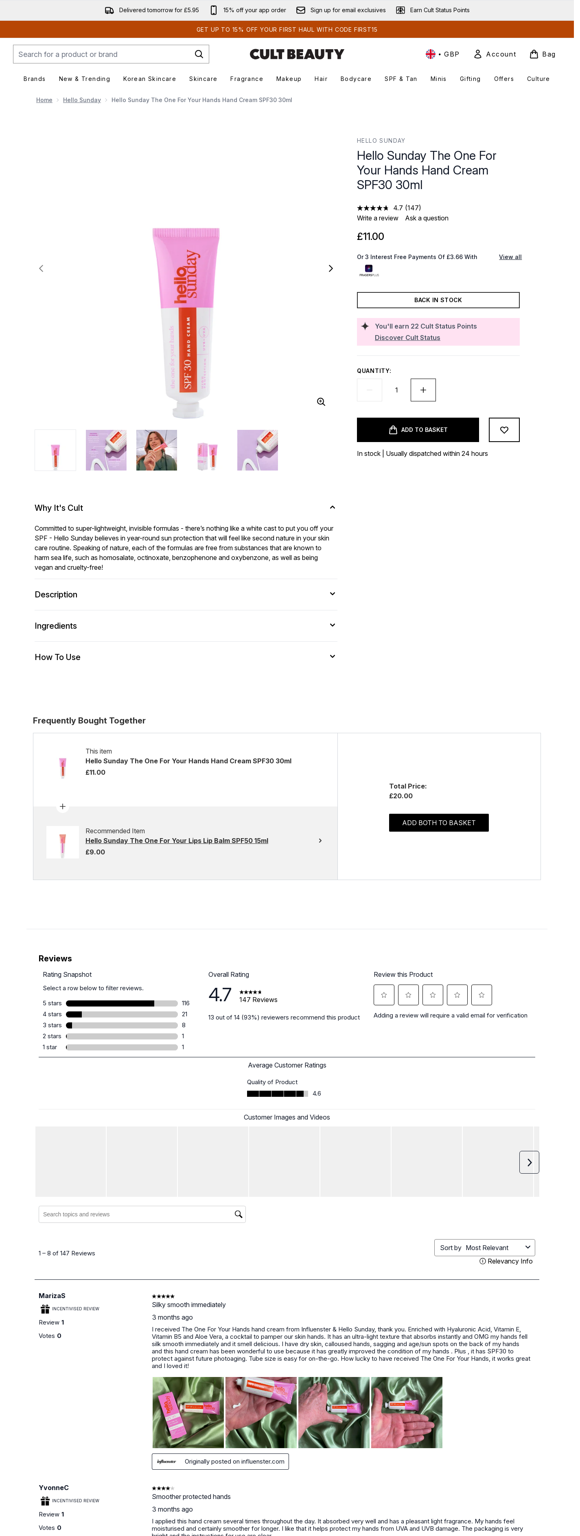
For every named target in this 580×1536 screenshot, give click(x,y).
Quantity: (374, 370)
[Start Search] (199, 54)
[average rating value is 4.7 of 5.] (381, 207)
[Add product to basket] (418, 430)
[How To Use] (186, 657)
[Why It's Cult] (186, 507)
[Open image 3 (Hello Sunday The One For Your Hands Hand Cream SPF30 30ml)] (156, 450)
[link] (494, 54)
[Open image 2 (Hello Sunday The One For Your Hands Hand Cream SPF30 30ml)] (106, 450)
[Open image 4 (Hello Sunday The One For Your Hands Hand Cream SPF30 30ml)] (207, 450)
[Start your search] (111, 54)
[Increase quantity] (423, 390)
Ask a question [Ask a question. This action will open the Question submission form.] (427, 218)
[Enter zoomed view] (321, 402)
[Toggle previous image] (41, 268)
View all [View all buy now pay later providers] (510, 256)
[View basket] (542, 54)
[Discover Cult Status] (446, 337)
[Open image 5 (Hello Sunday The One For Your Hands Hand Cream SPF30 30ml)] (257, 450)
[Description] (186, 594)
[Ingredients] (186, 625)
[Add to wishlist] (504, 430)
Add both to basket (439, 823)
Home (44, 99)
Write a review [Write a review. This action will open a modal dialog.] (377, 218)
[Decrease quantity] (369, 390)
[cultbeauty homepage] (297, 54)
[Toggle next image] (330, 268)
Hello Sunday (82, 99)
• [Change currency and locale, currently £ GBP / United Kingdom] (443, 54)
